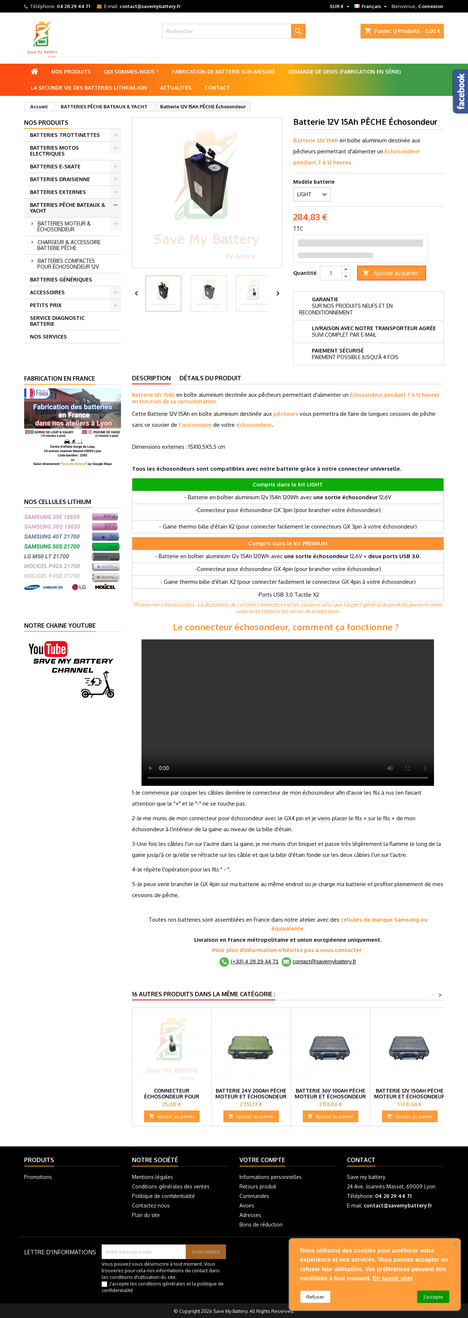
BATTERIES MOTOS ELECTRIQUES (54, 151)
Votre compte (262, 1160)
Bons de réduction (261, 1224)
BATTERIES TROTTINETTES (65, 135)
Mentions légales (152, 1177)
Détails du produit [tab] (210, 378)
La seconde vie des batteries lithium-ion (89, 88)
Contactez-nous (151, 1205)
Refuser (315, 1297)
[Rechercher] (234, 31)
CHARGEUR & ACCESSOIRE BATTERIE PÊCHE (69, 245)
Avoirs (246, 1205)
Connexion (430, 6)
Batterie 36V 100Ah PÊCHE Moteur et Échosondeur (330, 1093)
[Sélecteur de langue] (371, 6)
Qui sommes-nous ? (131, 71)
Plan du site (146, 1215)
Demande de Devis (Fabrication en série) (344, 71)
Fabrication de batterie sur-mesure (223, 71)
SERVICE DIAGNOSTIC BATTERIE (57, 321)
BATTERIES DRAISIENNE (60, 179)
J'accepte (433, 1297)
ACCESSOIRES (47, 292)
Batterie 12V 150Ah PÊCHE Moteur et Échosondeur (409, 1093)
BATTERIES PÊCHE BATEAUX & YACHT (67, 208)
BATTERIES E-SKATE (55, 166)
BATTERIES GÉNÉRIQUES (61, 279)
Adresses (250, 1215)
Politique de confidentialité (163, 1196)
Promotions (38, 1177)
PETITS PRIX (45, 305)
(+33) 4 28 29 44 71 (255, 961)
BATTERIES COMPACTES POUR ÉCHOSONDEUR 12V (68, 264)
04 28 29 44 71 (73, 6)
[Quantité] (331, 273)
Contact (217, 88)
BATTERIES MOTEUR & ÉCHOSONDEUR (64, 226)
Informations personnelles (270, 1177)
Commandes (254, 1196)
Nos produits (71, 71)
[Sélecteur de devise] (340, 6)
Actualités (176, 88)
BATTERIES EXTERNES (58, 192)
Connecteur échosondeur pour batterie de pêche (171, 1096)
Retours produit (257, 1186)
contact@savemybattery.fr (150, 6)
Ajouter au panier (390, 273)
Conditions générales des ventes (171, 1186)
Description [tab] (151, 378)
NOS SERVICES (48, 336)
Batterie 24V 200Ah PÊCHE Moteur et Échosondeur (251, 1093)
